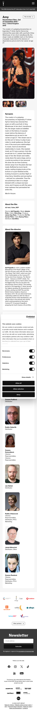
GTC (6, 706)
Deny (18, 394)
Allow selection (18, 389)
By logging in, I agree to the (18, 651)
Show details (26, 377)
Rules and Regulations (15, 708)
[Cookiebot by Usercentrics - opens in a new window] (26, 317)
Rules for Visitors (9, 705)
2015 (15, 21)
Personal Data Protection (15, 706)
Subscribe (18, 646)
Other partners (17, 623)
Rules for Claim (27, 706)
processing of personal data (26, 651)
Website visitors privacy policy (23, 705)
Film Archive (27, 16)
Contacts (25, 708)
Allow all (18, 383)
